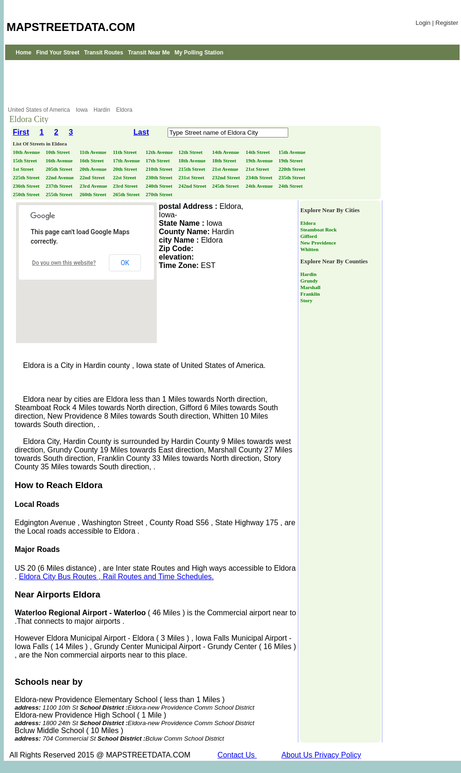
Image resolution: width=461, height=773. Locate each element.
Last (141, 132)
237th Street (60, 186)
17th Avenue (127, 160)
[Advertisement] (232, 83)
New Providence (318, 242)
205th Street (60, 169)
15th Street (25, 160)
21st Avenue (225, 169)
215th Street (192, 169)
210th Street (160, 169)
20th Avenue (93, 169)
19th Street (291, 160)
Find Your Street (57, 52)
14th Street (258, 152)
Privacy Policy (338, 755)
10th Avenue (27, 152)
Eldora (125, 110)
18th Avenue (192, 160)
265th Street (127, 194)
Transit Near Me (148, 52)
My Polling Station (199, 52)
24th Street (291, 186)
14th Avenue (226, 152)
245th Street (226, 186)
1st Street (24, 169)
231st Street (192, 177)
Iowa (82, 110)
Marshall (310, 287)
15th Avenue (292, 152)
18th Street (225, 160)
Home (23, 52)
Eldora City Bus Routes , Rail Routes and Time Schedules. (116, 577)
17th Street (158, 160)
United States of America (39, 110)
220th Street (292, 169)
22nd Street (92, 177)
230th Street (160, 177)
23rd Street (125, 186)
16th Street (92, 160)
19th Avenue (260, 160)
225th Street (27, 177)
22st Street (125, 177)
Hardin (102, 110)
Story (306, 300)
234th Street (260, 177)
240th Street (160, 186)
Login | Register (436, 22)
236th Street (27, 186)
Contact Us (237, 755)
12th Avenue (160, 152)
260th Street (93, 194)
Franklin (310, 294)
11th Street (125, 152)
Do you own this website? (64, 263)
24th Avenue (260, 186)
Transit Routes (103, 52)
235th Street (292, 177)
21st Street (258, 169)
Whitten (309, 249)
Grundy (309, 280)
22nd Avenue (60, 177)
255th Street (60, 194)
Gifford (308, 236)
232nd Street (226, 177)
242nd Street (192, 186)
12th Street (191, 152)
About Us (297, 755)
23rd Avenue (93, 186)
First (21, 132)
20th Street (125, 169)
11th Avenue (93, 152)
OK (125, 263)
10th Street (58, 152)
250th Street (27, 194)
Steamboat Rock (318, 229)
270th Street (160, 194)
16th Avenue (60, 160)
